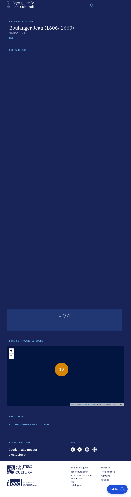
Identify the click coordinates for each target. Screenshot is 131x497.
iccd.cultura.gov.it (80, 467)
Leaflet (74, 404)
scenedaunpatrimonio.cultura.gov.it (82, 477)
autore (29, 21)
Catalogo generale (20, 5)
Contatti (105, 475)
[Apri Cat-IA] (117, 489)
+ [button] (11, 351)
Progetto (106, 467)
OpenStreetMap (87, 404)
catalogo (14, 21)
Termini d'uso (108, 471)
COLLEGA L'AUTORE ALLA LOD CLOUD (29, 424)
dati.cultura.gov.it (79, 471)
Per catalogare (76, 484)
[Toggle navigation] (92, 5)
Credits (105, 479)
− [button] (11, 356)
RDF (11, 37)
